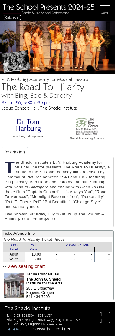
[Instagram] (98, 321)
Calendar (12, 17)
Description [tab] (14, 151)
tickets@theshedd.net (51, 328)
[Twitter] (107, 315)
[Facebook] (98, 315)
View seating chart (26, 266)
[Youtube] (107, 321)
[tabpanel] (57, 192)
